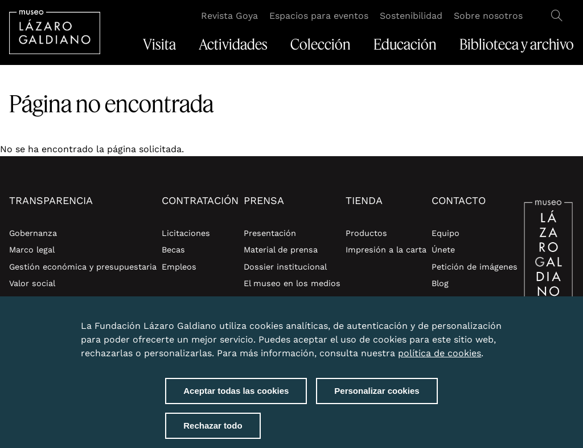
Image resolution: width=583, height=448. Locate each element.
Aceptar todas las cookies (236, 391)
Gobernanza (33, 233)
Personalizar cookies (376, 391)
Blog (440, 283)
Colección (320, 44)
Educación (405, 44)
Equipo (445, 233)
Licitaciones (186, 233)
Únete (443, 249)
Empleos (179, 266)
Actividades (233, 44)
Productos (366, 233)
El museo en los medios (292, 283)
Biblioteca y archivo (516, 44)
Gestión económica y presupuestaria (83, 266)
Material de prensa (281, 249)
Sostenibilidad (411, 15)
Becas (173, 249)
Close (490, 319)
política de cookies (439, 353)
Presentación (270, 233)
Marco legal (32, 249)
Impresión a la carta (386, 249)
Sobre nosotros (488, 15)
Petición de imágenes (475, 266)
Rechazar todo (212, 425)
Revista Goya (229, 15)
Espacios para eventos (318, 15)
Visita (159, 44)
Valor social (32, 283)
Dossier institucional (285, 266)
